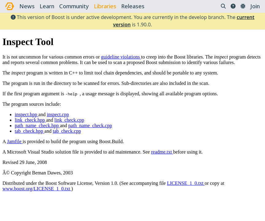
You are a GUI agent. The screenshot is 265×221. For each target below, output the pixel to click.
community (74, 6)
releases (132, 6)
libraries (105, 6)
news (27, 6)
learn (47, 6)
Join (255, 6)
